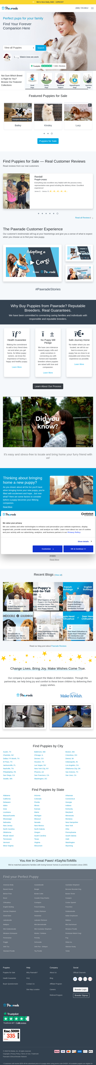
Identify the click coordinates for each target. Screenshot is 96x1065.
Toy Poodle (38, 951)
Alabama (6, 795)
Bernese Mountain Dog (73, 889)
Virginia (37, 842)
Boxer (5, 898)
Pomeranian (7, 938)
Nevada (37, 822)
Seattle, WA (7, 779)
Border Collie (38, 894)
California (6, 799)
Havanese (37, 916)
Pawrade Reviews (58, 646)
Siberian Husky (70, 946)
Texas (36, 839)
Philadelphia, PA (9, 772)
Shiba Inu (68, 942)
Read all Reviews (82, 218)
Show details (83, 541)
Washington (70, 842)
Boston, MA (70, 752)
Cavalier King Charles (41, 898)
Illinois (36, 805)
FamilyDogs (46, 80)
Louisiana (7, 812)
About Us (53, 972)
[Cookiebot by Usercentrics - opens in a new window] (83, 514)
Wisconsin (38, 846)
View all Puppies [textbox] (13, 47)
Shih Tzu (6, 946)
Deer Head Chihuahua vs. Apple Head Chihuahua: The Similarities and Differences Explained (78, 635)
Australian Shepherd (72, 885)
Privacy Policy (15, 1054)
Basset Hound (8, 889)
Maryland (69, 812)
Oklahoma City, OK (72, 768)
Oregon (37, 832)
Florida (37, 802)
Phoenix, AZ (39, 772)
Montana (68, 819)
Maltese (68, 920)
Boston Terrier (70, 894)
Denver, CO (39, 758)
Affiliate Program (56, 984)
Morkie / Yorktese (40, 933)
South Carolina (40, 836)
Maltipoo (6, 924)
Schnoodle (38, 942)
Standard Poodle (9, 951)
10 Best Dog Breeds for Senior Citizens (17, 607)
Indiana (68, 805)
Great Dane (7, 916)
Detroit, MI (69, 758)
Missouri (37, 819)
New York (69, 826)
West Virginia (8, 846)
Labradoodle (7, 920)
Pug (66, 938)
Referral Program (56, 995)
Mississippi (7, 819)
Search (41, 48)
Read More (7, 507)
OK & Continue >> (78, 549)
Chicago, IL (38, 755)
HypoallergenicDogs (75, 80)
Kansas (37, 809)
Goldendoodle (70, 911)
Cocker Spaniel (70, 902)
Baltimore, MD (40, 752)
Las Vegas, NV (40, 765)
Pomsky (37, 938)
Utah (67, 839)
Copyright (6, 1054)
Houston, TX (39, 762)
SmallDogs (32, 80)
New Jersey (7, 826)
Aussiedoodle (39, 885)
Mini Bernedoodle (40, 924)
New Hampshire (71, 822)
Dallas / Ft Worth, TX (11, 758)
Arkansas (69, 795)
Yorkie (67, 951)
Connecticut (70, 799)
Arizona (37, 795)
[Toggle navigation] (91, 8)
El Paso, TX (7, 762)
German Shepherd (9, 911)
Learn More (17, 367)
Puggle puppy (40, 179)
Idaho (5, 805)
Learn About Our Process (48, 386)
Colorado (38, 799)
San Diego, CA (9, 775)
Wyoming (69, 846)
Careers (53, 989)
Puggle (5, 942)
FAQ (28, 978)
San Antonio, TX (71, 772)
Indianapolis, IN (71, 762)
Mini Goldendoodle (9, 929)
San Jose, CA (70, 775)
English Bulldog (8, 907)
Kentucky (69, 809)
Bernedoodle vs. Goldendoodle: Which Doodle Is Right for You (17, 636)
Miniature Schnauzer (10, 933)
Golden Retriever (40, 911)
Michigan (37, 816)
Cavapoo (68, 898)
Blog (51, 978)
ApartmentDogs (89, 80)
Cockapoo (37, 902)
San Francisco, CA (41, 775)
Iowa (5, 809)
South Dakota (70, 836)
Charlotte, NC (8, 755)
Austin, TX (7, 752)
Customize (48, 549)
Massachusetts (9, 816)
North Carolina (9, 829)
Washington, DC (40, 779)
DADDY (64, 2)
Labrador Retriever (40, 920)
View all (58, 575)
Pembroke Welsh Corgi (73, 933)
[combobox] (18, 47)
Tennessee (7, 839)
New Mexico (39, 826)
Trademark (35, 1054)
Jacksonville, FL (9, 765)
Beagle (36, 889)
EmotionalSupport (61, 80)
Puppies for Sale (48, 141)
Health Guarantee (9, 978)
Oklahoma (7, 832)
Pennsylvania (70, 832)
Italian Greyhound (71, 916)
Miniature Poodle (71, 929)
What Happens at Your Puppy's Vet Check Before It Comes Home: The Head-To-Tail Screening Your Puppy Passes (48, 604)
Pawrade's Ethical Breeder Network (15, 1056)
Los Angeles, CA (72, 765)
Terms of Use (25, 1054)
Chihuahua (7, 902)
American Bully (8, 885)
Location (36, 989)
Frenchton (68, 907)
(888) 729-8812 (81, 8)
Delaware (6, 802)
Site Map (29, 989)
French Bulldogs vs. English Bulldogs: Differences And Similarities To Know (76, 605)
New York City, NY (41, 768)
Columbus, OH (71, 755)
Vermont (6, 842)
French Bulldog (39, 907)
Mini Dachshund (70, 924)
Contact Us (30, 984)
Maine (36, 812)
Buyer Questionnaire (10, 984)
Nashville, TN (8, 768)
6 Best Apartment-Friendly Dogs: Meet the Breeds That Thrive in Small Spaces (48, 635)
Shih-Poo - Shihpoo (41, 946)
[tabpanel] (48, 117)
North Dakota (39, 829)
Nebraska (7, 822)
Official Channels (79, 972)
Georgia (68, 802)
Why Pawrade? (32, 972)
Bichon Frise (7, 894)
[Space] (11, 1004)
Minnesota (69, 816)
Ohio (67, 829)
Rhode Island (8, 836)
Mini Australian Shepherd (42, 929)
